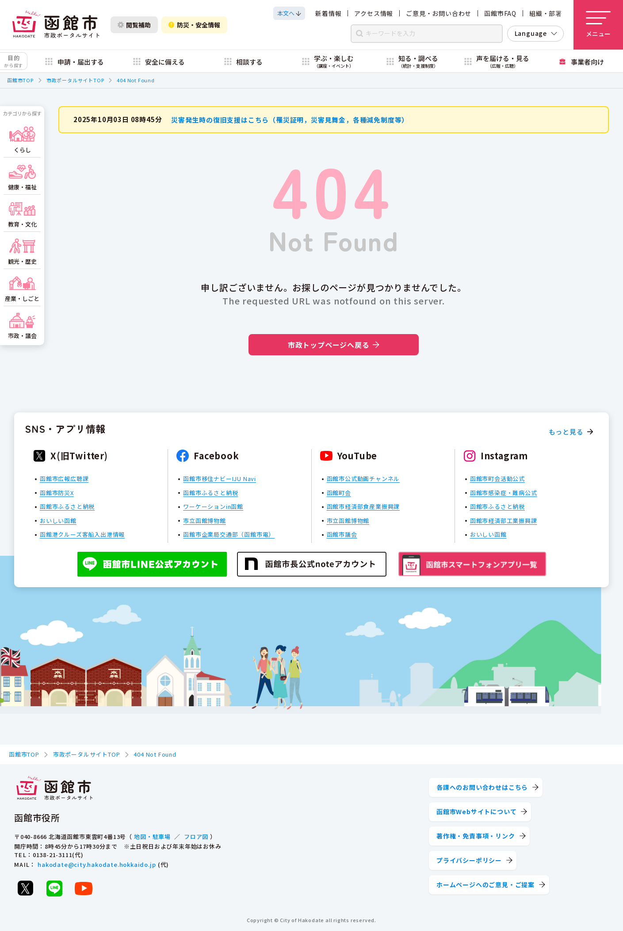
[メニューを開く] (598, 25)
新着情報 (328, 13)
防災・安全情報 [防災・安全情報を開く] (194, 24)
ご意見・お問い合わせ (438, 13)
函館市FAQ (500, 13)
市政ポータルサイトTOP (75, 80)
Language (531, 33)
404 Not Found (135, 80)
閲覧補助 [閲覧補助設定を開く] (134, 24)
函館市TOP (20, 80)
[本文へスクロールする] (289, 13)
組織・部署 (545, 13)
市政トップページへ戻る (333, 344)
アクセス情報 (373, 13)
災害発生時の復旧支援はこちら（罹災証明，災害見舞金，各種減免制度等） (290, 119)
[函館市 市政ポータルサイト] (56, 24)
